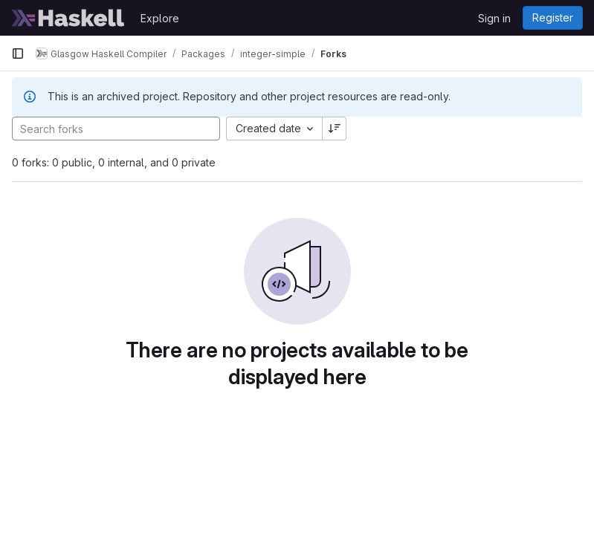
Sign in (494, 18)
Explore (160, 18)
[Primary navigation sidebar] (18, 53)
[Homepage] (68, 18)
